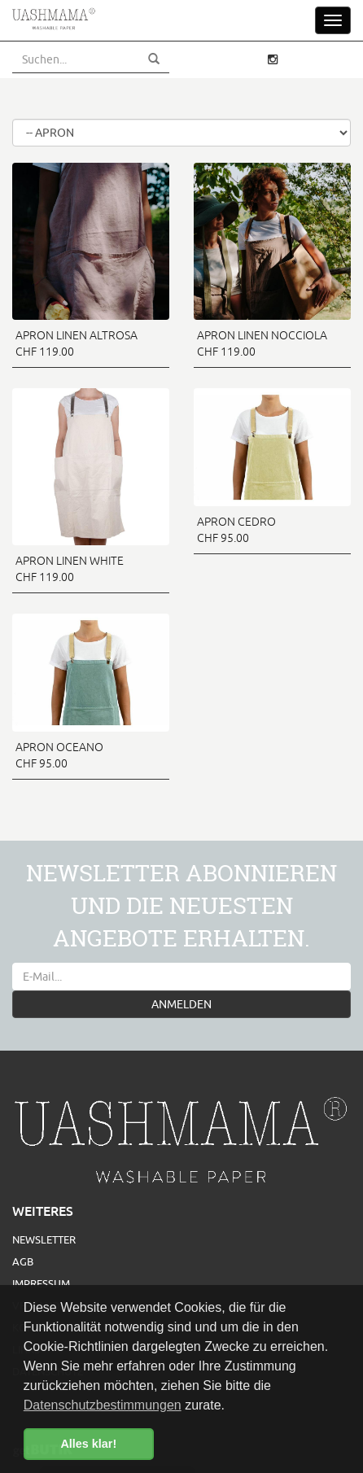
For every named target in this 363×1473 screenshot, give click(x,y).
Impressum (41, 1283)
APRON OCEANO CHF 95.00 (59, 755)
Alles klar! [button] (88, 1443)
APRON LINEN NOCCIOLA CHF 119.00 (262, 343)
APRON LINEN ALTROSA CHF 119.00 (76, 343)
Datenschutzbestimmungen (103, 1405)
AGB (22, 1261)
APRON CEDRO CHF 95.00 (236, 529)
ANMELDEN (181, 1004)
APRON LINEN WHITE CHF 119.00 (69, 569)
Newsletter (44, 1239)
